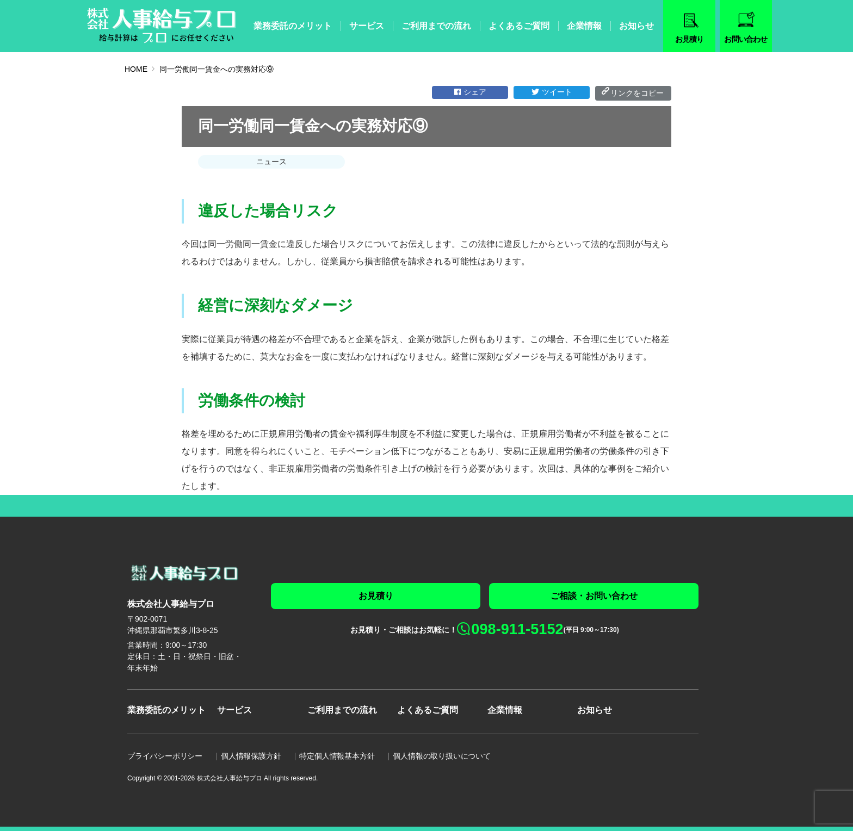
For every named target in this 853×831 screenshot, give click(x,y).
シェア (470, 92)
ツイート (551, 92)
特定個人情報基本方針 (336, 756)
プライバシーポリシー (164, 756)
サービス (366, 25)
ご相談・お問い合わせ (594, 595)
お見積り (375, 595)
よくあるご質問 (519, 25)
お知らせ (636, 25)
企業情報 (584, 25)
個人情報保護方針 (251, 756)
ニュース (271, 161)
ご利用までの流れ (436, 25)
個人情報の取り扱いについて (441, 756)
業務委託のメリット (293, 25)
